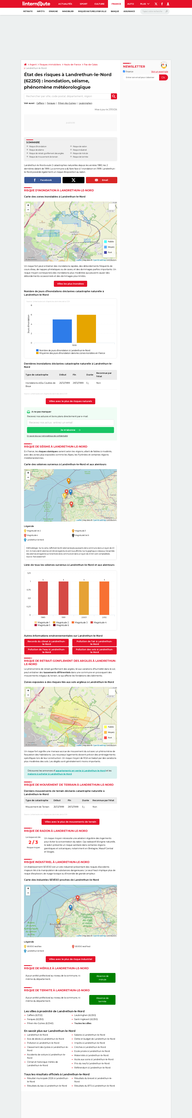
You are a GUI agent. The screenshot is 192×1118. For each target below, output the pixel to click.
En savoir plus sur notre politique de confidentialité (47, 436)
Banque (115, 11)
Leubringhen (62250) (85, 1015)
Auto (130, 4)
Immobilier (68, 11)
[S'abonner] (145, 77)
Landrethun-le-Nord (37, 1034)
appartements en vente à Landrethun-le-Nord (80, 770)
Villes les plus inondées (70, 283)
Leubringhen (85, 103)
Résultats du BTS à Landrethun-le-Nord (94, 1085)
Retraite (27, 11)
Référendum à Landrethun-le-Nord (92, 1067)
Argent (33, 64)
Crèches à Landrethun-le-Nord (90, 1047)
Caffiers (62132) (34, 1015)
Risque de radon (80, 146)
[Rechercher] (155, 11)
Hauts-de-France (72, 64)
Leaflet (79, 260)
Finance (116, 4)
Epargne (53, 11)
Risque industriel (80, 150)
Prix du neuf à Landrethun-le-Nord (92, 1063)
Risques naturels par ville (92, 11)
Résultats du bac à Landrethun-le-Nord (47, 1085)
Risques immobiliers (50, 64)
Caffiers (40, 103)
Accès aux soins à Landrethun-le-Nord (93, 1059)
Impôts (40, 11)
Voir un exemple (159, 71)
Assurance (129, 11)
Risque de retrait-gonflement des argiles (46, 153)
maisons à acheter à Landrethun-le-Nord (50, 774)
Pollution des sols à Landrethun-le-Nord (94, 651)
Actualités (65, 4)
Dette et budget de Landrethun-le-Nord (94, 1039)
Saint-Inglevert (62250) (86, 1019)
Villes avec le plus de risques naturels (70, 401)
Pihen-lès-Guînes (67, 103)
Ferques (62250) (35, 1019)
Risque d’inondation (37, 146)
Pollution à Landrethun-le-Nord (43, 1043)
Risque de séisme (36, 150)
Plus (145, 4)
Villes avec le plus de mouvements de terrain (70, 821)
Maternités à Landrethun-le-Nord (91, 1055)
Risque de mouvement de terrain (43, 157)
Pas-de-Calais (91, 64)
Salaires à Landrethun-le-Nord (89, 1034)
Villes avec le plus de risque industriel (70, 959)
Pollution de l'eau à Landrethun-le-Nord (46, 651)
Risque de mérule (80, 153)
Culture (99, 4)
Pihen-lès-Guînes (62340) (40, 1023)
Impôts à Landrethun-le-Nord (89, 1043)
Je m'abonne (68, 430)
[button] (28, 205)
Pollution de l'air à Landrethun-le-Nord (94, 642)
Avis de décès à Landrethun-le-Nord (45, 1039)
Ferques (51, 103)
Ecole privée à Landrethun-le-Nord (92, 1051)
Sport (83, 4)
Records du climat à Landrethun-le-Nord (46, 642)
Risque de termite (80, 157)
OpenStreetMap (99, 260)
